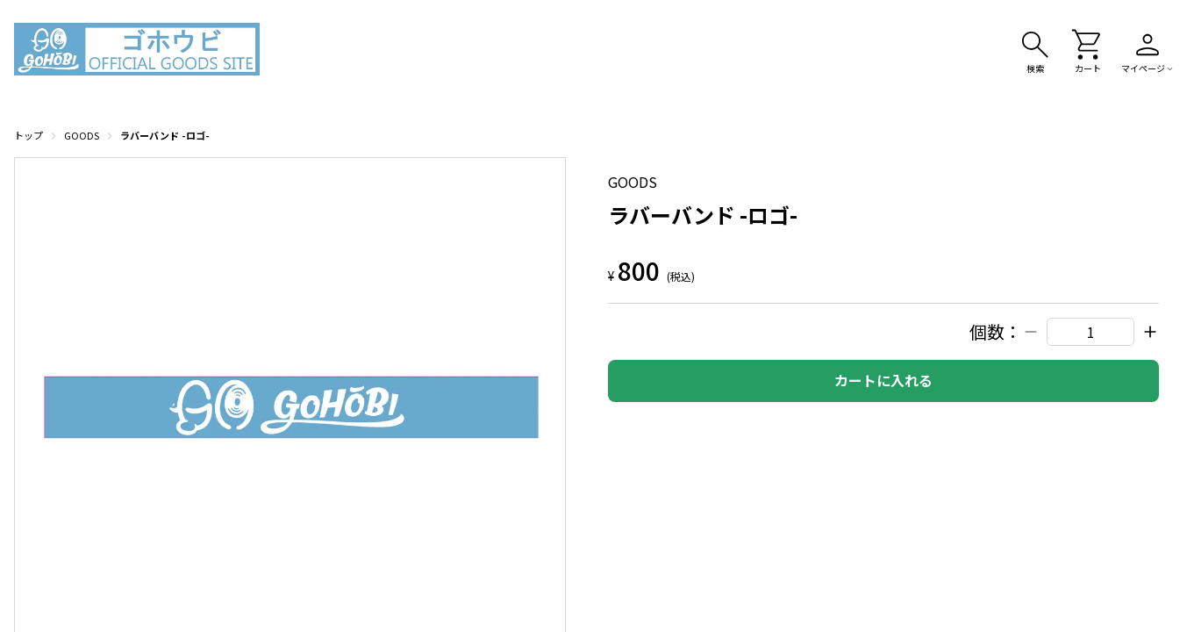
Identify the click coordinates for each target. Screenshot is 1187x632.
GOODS (81, 135)
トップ (28, 135)
